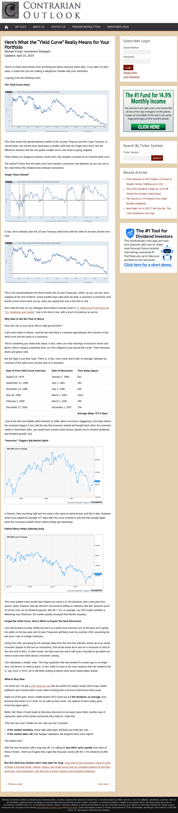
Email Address (131, 47)
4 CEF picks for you (39, 686)
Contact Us (58, 26)
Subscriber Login (118, 26)
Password (128, 56)
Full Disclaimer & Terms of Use (49, 807)
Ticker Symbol (131, 152)
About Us (38, 26)
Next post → (105, 784)
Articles (20, 26)
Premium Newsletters (86, 26)
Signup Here (130, 72)
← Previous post (13, 784)
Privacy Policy (72, 807)
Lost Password (131, 76)
